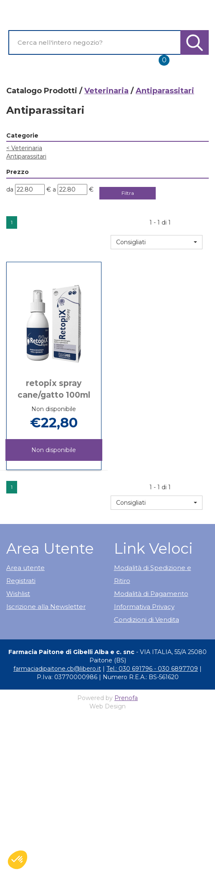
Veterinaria (106, 90)
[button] (156, 242)
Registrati (20, 581)
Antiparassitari (26, 156)
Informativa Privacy (144, 607)
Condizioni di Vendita (146, 620)
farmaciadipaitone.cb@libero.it (57, 668)
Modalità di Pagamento (151, 594)
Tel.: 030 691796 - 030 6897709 (152, 668)
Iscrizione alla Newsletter (46, 607)
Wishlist (18, 594)
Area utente (25, 568)
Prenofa (126, 698)
